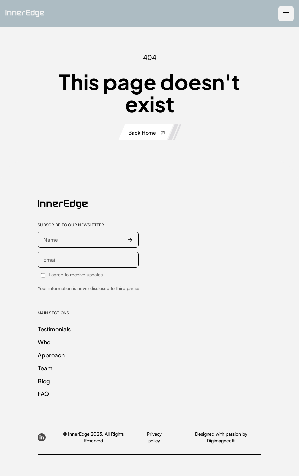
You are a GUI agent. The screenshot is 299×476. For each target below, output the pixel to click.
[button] (286, 13)
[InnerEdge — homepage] (63, 204)
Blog (44, 381)
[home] (24, 13)
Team (45, 368)
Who (44, 342)
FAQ (43, 393)
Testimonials (54, 329)
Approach (51, 355)
